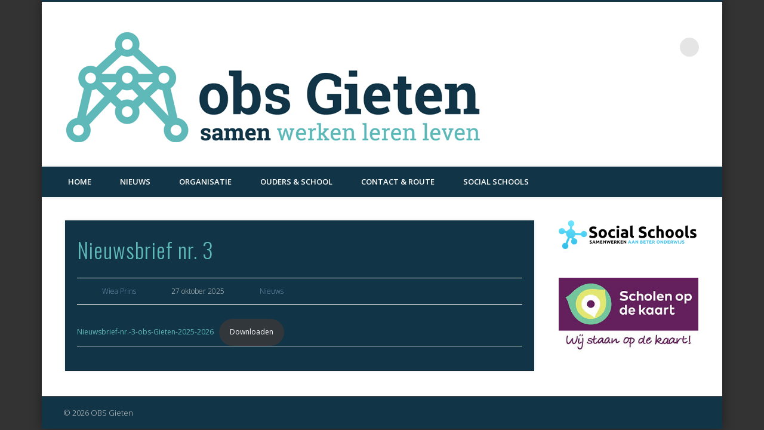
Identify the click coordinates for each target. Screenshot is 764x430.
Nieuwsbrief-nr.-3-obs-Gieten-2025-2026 (145, 332)
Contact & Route (398, 181)
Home (79, 181)
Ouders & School (296, 181)
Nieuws (135, 181)
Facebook (664, 47)
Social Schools (496, 181)
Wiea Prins (119, 291)
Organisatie (205, 181)
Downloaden (251, 332)
